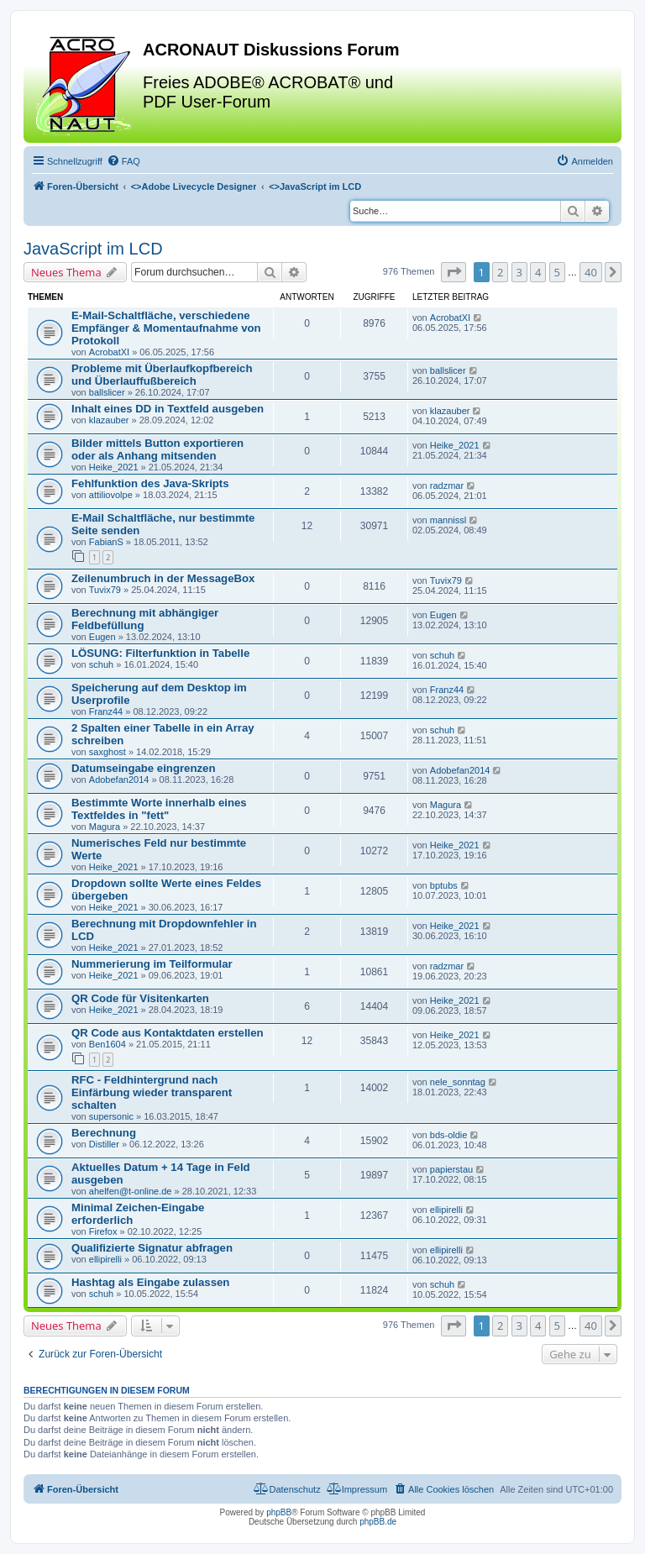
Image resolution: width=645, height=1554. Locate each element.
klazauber (109, 420)
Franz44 (106, 711)
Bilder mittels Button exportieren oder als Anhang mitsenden (157, 449)
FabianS (106, 542)
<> (194, 186)
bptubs (444, 885)
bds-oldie (449, 1135)
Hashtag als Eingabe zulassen (150, 1282)
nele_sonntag (457, 1082)
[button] (453, 272)
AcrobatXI (109, 352)
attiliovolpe (111, 495)
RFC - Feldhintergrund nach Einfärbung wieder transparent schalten (151, 1092)
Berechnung (103, 1132)
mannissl (448, 520)
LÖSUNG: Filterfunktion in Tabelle (160, 653)
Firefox (103, 1231)
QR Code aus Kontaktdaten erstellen (167, 1032)
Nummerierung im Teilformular (152, 964)
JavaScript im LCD (93, 248)
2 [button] (500, 272)
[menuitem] (123, 161)
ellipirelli (446, 1210)
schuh (101, 664)
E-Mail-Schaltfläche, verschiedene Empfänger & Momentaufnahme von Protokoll (166, 328)
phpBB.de (377, 1521)
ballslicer (107, 392)
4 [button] (538, 272)
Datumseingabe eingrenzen (143, 768)
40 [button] (591, 272)
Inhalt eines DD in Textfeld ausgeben (167, 408)
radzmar (447, 485)
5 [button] (557, 272)
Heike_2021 (114, 467)
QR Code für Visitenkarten (140, 998)
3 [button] (519, 272)
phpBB (278, 1512)
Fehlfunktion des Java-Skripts (150, 483)
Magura (104, 827)
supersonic (111, 1116)
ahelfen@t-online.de (130, 1191)
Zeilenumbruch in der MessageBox (162, 578)
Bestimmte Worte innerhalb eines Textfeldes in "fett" (159, 809)
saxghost (107, 752)
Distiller (104, 1144)
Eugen (102, 637)
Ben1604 (107, 1044)
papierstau (451, 1169)
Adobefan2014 (119, 779)
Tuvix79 (105, 590)
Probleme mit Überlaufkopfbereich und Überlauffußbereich (161, 374)
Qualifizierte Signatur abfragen (152, 1248)
